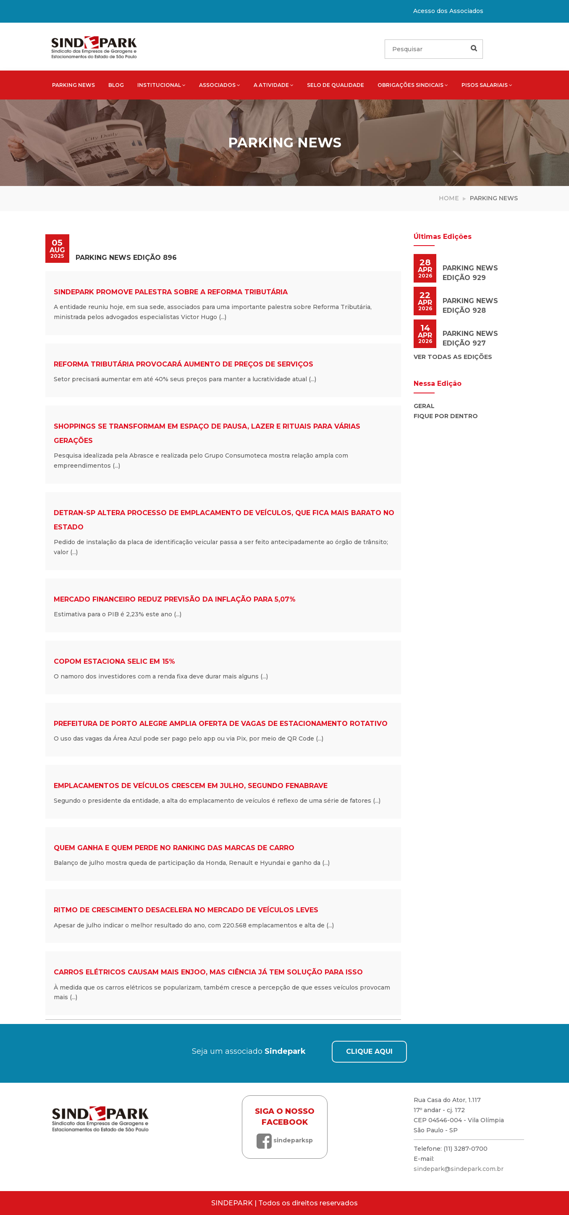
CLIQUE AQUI (369, 1051)
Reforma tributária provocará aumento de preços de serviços (183, 364)
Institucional (161, 85)
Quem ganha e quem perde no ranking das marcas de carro (174, 848)
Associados (219, 85)
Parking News (73, 85)
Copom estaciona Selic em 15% (114, 661)
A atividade (274, 85)
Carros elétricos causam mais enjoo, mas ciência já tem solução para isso (208, 972)
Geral (424, 406)
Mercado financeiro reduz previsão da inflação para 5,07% (175, 599)
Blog (116, 85)
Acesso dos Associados (448, 11)
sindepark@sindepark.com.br (458, 1169)
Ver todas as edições (453, 357)
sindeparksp (285, 1140)
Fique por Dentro (446, 416)
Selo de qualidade (335, 85)
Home (449, 198)
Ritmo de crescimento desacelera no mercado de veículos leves (186, 910)
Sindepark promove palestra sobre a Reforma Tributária (171, 292)
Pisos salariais (486, 85)
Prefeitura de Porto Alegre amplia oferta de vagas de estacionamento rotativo (221, 724)
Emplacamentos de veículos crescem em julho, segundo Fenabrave (191, 786)
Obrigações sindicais (413, 85)
